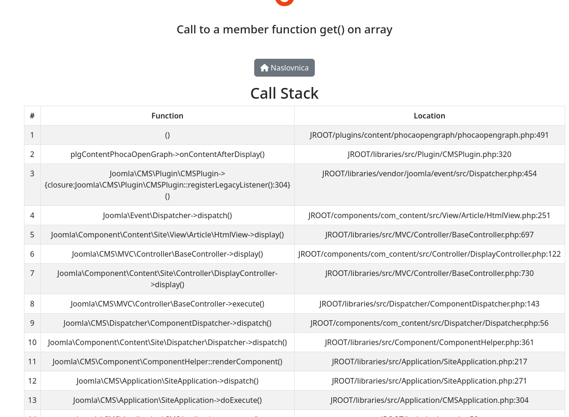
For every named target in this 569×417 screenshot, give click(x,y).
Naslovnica (284, 68)
